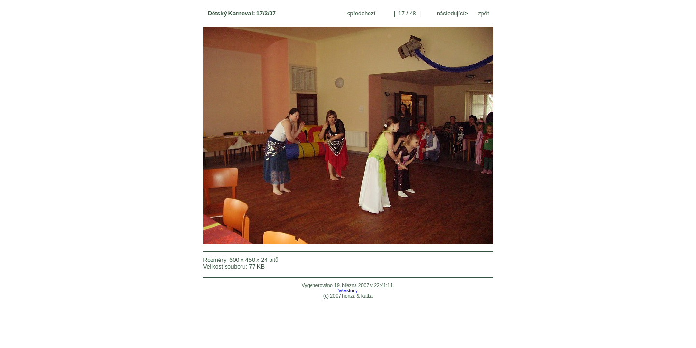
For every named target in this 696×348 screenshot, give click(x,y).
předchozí (362, 13)
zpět (483, 13)
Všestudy (348, 290)
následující (451, 13)
